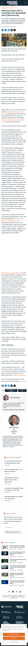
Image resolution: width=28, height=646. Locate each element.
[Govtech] (21, 607)
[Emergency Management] (21, 622)
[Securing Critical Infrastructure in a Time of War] (4, 561)
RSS (14, 433)
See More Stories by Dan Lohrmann (13, 409)
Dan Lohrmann (15, 397)
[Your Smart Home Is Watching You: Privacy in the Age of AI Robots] (4, 582)
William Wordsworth (19, 375)
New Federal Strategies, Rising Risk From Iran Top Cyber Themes (17, 553)
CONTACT (14, 431)
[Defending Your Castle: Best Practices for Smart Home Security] (4, 574)
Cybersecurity (22, 390)
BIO (14, 430)
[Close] (26, 625)
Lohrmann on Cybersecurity (9, 8)
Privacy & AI (14, 598)
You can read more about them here (12, 120)
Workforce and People (11, 390)
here (2, 122)
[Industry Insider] (7, 612)
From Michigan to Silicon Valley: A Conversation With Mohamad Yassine (18, 567)
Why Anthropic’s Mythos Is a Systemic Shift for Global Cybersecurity (12, 479)
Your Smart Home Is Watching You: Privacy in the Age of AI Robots (17, 582)
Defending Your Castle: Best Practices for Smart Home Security (17, 575)
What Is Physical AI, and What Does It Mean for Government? (17, 546)
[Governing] (7, 607)
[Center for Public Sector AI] (7, 622)
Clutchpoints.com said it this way (11, 273)
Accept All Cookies (14, 634)
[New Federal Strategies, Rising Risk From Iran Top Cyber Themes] (4, 553)
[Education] (21, 617)
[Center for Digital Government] (7, 617)
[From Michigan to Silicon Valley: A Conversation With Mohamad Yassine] (4, 567)
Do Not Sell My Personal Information (14, 596)
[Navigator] (21, 612)
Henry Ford (22, 381)
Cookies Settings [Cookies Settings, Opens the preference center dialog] (14, 642)
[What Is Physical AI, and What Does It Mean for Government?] (4, 547)
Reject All (13, 638)
